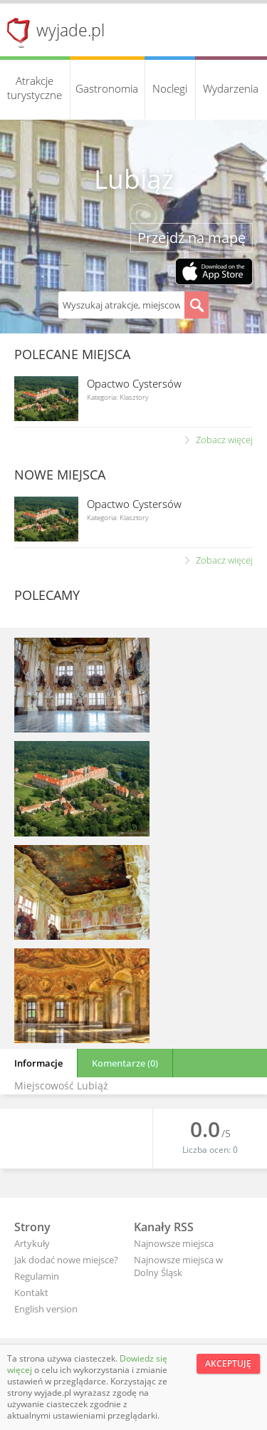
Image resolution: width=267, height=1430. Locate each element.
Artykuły (32, 1243)
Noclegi (169, 88)
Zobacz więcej (224, 439)
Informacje (38, 1063)
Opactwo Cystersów (134, 383)
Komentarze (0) (125, 1063)
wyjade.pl (70, 30)
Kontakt (31, 1292)
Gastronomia (106, 88)
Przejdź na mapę (191, 237)
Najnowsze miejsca (174, 1243)
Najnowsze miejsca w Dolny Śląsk (178, 1266)
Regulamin (36, 1276)
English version (46, 1308)
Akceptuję (228, 1363)
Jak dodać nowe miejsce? (66, 1259)
